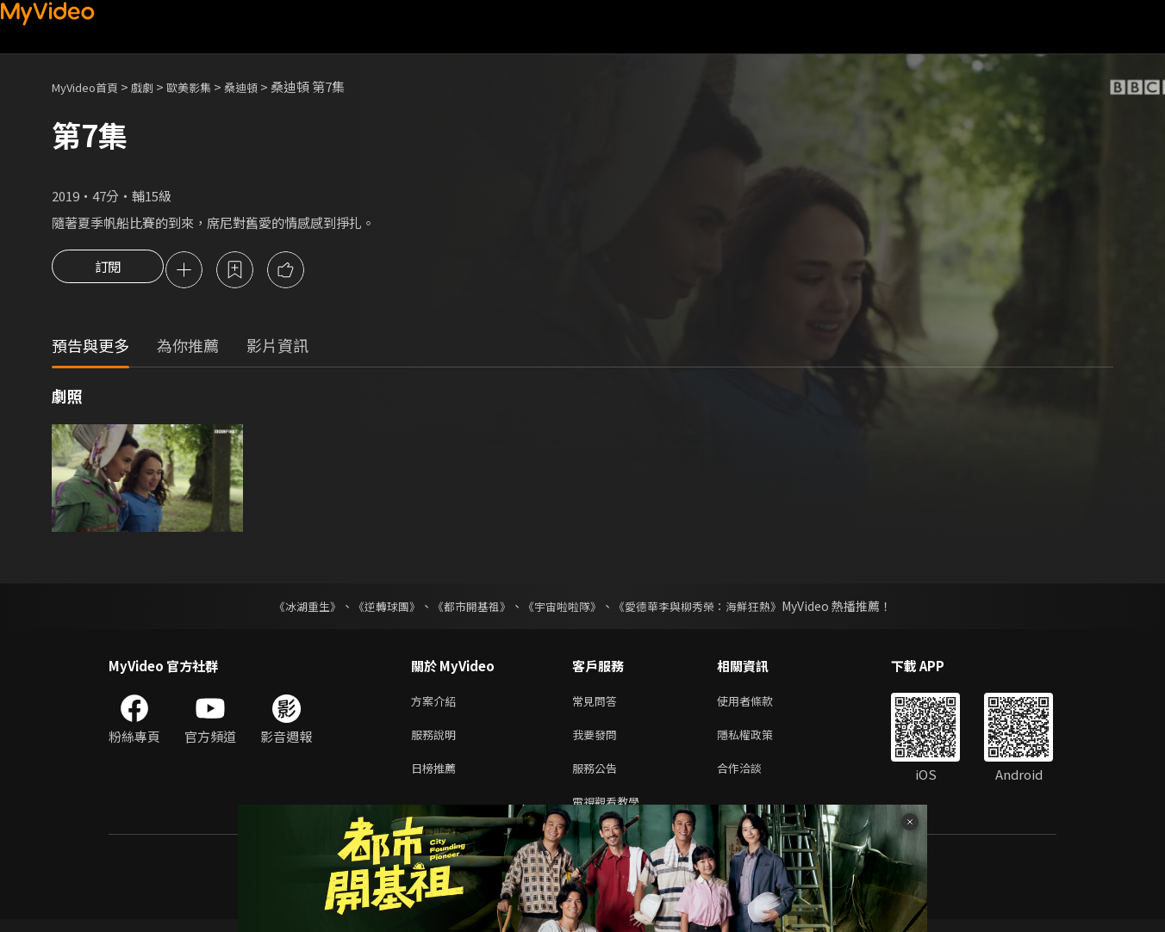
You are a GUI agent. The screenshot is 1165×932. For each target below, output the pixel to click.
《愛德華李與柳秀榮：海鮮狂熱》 (708, 608)
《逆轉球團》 (376, 608)
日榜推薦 (437, 777)
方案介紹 (437, 704)
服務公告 (598, 777)
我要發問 (598, 740)
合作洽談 (753, 777)
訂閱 (107, 271)
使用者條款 (759, 704)
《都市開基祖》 (467, 608)
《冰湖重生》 (292, 608)
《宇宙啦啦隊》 (563, 608)
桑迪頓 (265, 86)
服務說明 (437, 740)
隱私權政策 (759, 740)
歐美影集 (208, 86)
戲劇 (156, 86)
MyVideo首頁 (91, 86)
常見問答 (598, 704)
